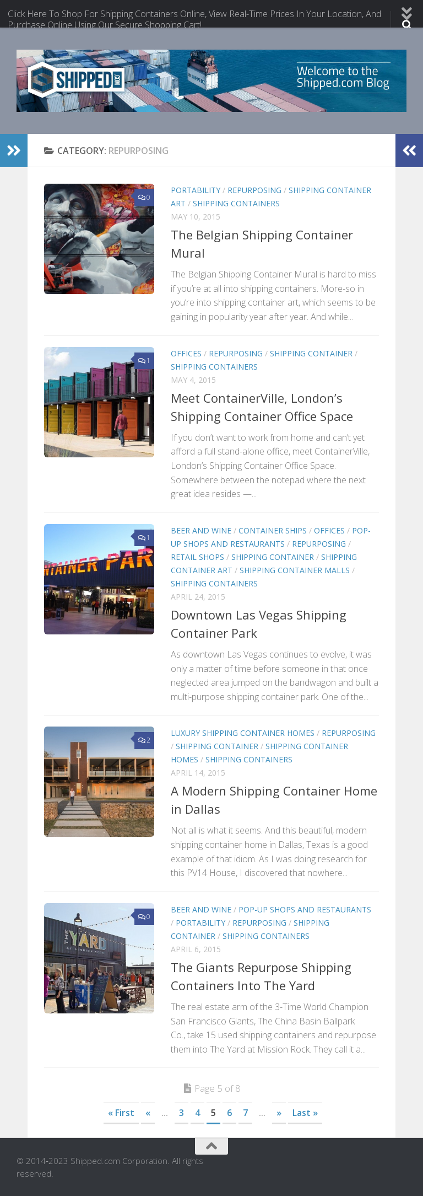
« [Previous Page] (147, 1113)
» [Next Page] (278, 1113)
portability (195, 190)
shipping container (311, 353)
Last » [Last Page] (305, 1113)
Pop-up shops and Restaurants (304, 909)
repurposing (254, 190)
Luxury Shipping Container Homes (242, 733)
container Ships (272, 530)
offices (186, 353)
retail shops (197, 557)
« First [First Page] (121, 1113)
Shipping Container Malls (295, 570)
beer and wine (201, 530)
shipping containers (236, 203)
